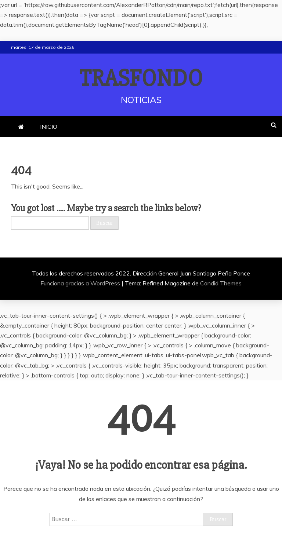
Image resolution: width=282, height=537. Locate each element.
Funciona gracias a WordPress (81, 283)
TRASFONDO (141, 78)
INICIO (48, 126)
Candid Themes (221, 283)
